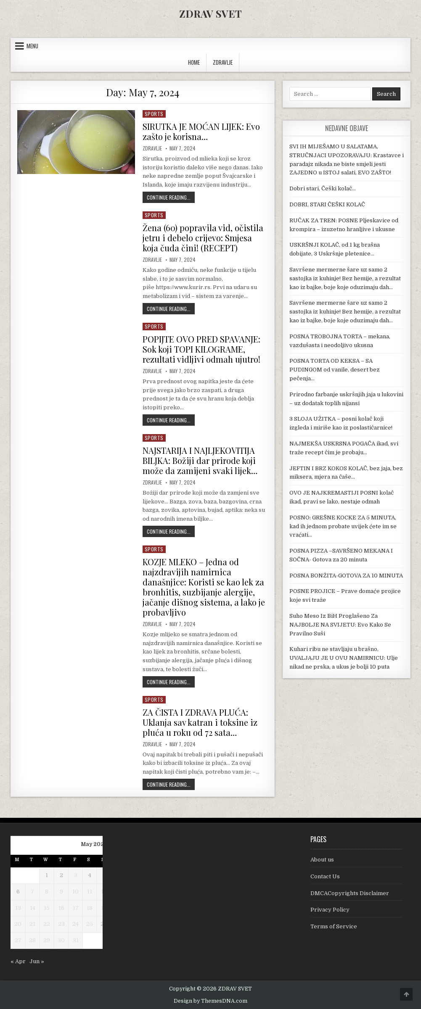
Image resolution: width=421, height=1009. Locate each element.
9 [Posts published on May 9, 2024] (61, 891)
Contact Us (325, 876)
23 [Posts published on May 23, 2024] (61, 924)
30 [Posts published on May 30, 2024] (61, 940)
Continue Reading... (171, 197)
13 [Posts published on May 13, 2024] (18, 908)
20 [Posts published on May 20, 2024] (17, 924)
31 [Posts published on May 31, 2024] (76, 940)
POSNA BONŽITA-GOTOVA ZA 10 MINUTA (346, 575)
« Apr (18, 961)
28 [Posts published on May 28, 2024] (32, 940)
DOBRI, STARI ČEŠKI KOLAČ (327, 204)
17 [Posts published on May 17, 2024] (76, 908)
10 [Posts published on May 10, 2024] (75, 891)
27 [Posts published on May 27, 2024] (18, 940)
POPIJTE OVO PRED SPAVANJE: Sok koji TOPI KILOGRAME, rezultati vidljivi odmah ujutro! (201, 349)
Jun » (36, 961)
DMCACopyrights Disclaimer (349, 893)
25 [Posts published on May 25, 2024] (89, 924)
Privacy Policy (330, 909)
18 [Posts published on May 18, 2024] (90, 908)
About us (322, 859)
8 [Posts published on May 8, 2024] (46, 891)
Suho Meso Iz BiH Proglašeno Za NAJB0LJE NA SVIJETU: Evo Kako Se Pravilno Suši (340, 625)
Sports (154, 113)
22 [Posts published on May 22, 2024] (46, 924)
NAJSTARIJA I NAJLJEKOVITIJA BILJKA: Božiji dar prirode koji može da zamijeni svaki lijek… (200, 460)
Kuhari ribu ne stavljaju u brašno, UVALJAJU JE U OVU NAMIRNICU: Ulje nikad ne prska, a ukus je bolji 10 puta (343, 658)
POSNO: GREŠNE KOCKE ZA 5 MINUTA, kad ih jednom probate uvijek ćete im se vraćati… (343, 526)
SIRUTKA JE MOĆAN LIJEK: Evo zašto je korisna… (201, 131)
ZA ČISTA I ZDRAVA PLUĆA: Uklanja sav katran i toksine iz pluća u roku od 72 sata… (200, 722)
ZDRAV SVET (210, 13)
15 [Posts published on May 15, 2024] (47, 908)
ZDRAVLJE (223, 62)
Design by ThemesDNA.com (210, 1001)
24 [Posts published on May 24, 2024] (75, 924)
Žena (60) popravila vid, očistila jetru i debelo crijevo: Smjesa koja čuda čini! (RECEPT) (203, 237)
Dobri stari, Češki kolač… (322, 188)
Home (194, 62)
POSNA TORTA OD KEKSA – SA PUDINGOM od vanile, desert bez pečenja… (334, 370)
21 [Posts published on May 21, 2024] (32, 924)
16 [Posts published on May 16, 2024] (61, 908)
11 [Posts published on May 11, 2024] (89, 891)
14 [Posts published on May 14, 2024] (32, 908)
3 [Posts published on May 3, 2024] (75, 875)
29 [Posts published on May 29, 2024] (46, 940)
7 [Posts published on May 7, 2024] (32, 891)
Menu (32, 46)
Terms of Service (333, 926)
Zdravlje (152, 148)
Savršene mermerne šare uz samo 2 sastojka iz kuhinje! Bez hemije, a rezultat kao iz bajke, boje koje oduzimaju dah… (345, 278)
